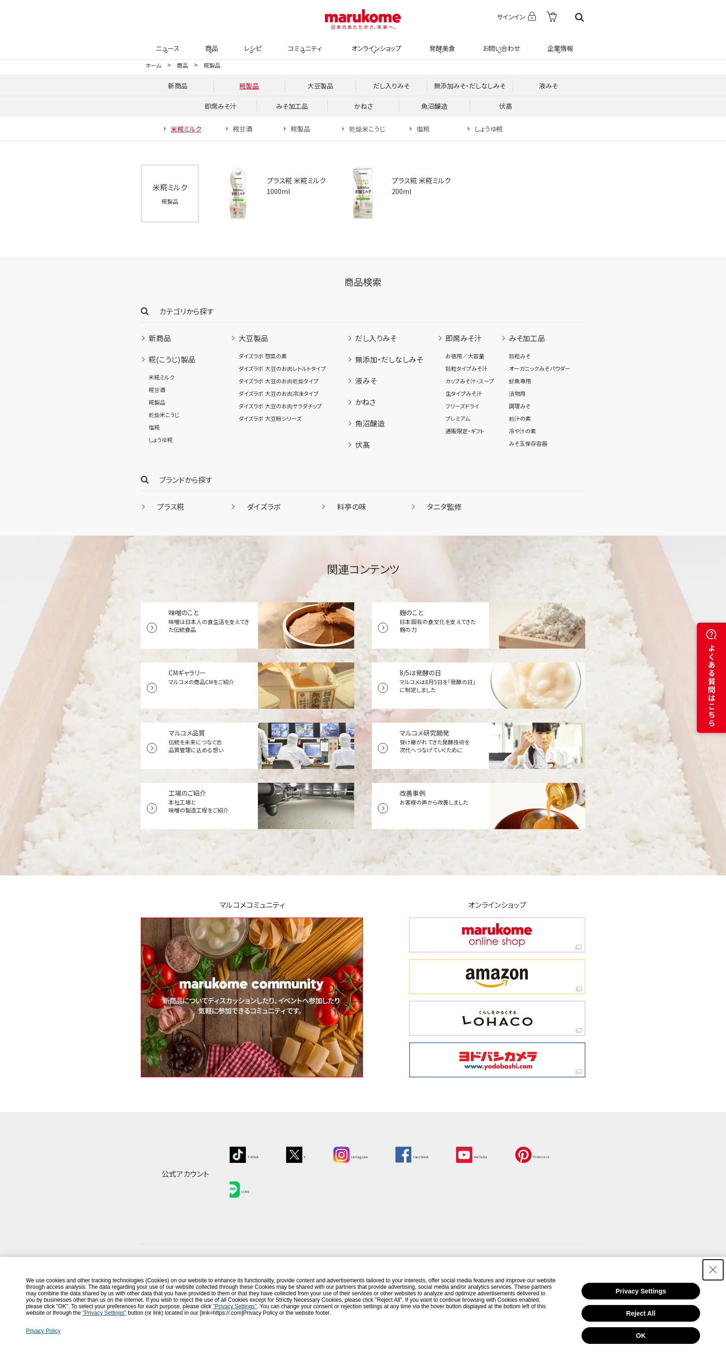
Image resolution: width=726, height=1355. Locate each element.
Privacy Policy (43, 1331)
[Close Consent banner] (713, 1270)
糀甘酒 (157, 389)
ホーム (153, 65)
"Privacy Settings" (235, 1306)
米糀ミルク (162, 377)
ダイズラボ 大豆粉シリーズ (269, 418)
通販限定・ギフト (464, 431)
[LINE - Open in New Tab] (312, 1183)
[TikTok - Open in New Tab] (249, 1153)
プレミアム (457, 418)
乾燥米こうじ (164, 414)
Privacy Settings (641, 1291)
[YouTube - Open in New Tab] (523, 1153)
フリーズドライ (462, 406)
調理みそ (520, 406)
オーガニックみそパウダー (539, 368)
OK (641, 1335)
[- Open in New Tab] (551, 17)
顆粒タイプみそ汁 (466, 368)
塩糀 (154, 427)
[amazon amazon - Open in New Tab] (497, 976)
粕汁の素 (520, 418)
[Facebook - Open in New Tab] (449, 1153)
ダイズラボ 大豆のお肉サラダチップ (280, 406)
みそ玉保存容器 (528, 443)
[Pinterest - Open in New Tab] (252, 1183)
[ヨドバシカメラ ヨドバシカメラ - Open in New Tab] (497, 1060)
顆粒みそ (520, 356)
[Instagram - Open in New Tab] (373, 1153)
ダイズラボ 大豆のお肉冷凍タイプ (278, 393)
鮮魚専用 (520, 381)
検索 (579, 17)
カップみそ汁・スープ (469, 381)
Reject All (640, 1313)
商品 (210, 42)
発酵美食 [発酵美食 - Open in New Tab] (441, 42)
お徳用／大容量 (464, 356)
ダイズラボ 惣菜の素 (262, 356)
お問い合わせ (499, 42)
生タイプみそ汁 (463, 393)
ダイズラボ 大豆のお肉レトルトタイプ (282, 368)
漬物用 (517, 393)
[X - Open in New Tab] (309, 1153)
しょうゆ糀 (161, 439)
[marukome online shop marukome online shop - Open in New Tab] (497, 935)
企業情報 (559, 42)
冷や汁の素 (522, 431)
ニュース (166, 42)
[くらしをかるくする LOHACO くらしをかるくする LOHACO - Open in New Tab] (497, 1018)
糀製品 (212, 65)
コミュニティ (303, 42)
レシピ (251, 42)
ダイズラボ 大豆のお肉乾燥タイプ (278, 381)
